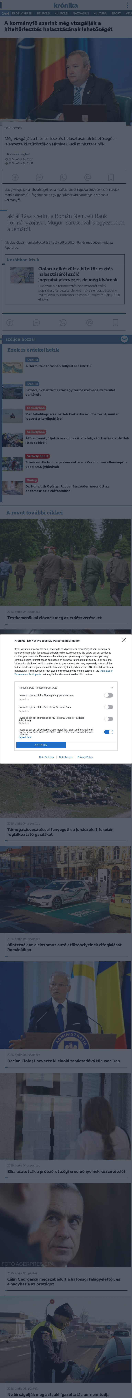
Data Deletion (46, 757)
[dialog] (66, 699)
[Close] (125, 641)
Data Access (66, 757)
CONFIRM (41, 745)
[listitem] (66, 687)
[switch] (108, 695)
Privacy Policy (85, 757)
